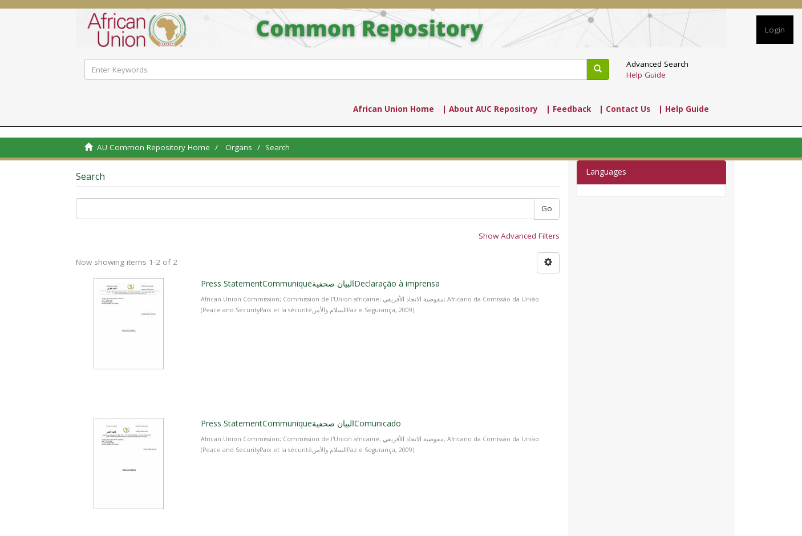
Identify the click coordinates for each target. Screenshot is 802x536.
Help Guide (646, 75)
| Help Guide (683, 109)
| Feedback (568, 109)
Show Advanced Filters (519, 236)
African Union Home (393, 109)
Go (546, 208)
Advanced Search (657, 64)
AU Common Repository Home (153, 147)
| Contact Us (624, 109)
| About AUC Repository (490, 109)
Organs (238, 147)
